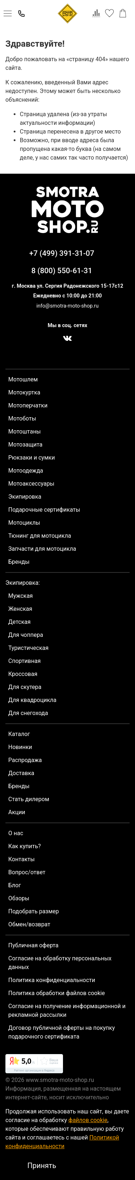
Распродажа (25, 760)
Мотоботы (22, 418)
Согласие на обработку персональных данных (60, 962)
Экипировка (24, 496)
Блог (14, 885)
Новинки (20, 747)
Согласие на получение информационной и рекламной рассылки (67, 1010)
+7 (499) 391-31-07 (61, 253)
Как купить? (24, 846)
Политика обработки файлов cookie (56, 993)
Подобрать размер (33, 911)
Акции (16, 812)
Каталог (19, 734)
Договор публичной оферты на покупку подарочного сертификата (61, 1032)
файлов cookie (87, 1120)
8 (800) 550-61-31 (61, 270)
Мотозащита (25, 444)
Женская (20, 608)
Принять (41, 1165)
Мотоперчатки (28, 405)
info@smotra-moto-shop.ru (67, 306)
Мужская (20, 595)
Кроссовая (22, 674)
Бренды (19, 561)
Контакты (21, 859)
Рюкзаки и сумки (31, 457)
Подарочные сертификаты (44, 509)
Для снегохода (28, 713)
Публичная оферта (33, 945)
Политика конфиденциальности (51, 980)
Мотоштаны (24, 431)
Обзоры (19, 898)
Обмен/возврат (29, 924)
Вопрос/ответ (26, 872)
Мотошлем (23, 379)
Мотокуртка (24, 392)
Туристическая (28, 647)
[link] (34, 1065)
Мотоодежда (25, 470)
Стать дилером (28, 799)
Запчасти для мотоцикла (42, 548)
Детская (19, 621)
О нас (15, 833)
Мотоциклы (24, 522)
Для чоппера (25, 634)
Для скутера (24, 687)
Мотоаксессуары (31, 483)
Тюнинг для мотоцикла (39, 535)
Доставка (21, 773)
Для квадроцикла (32, 700)
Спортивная (24, 660)
